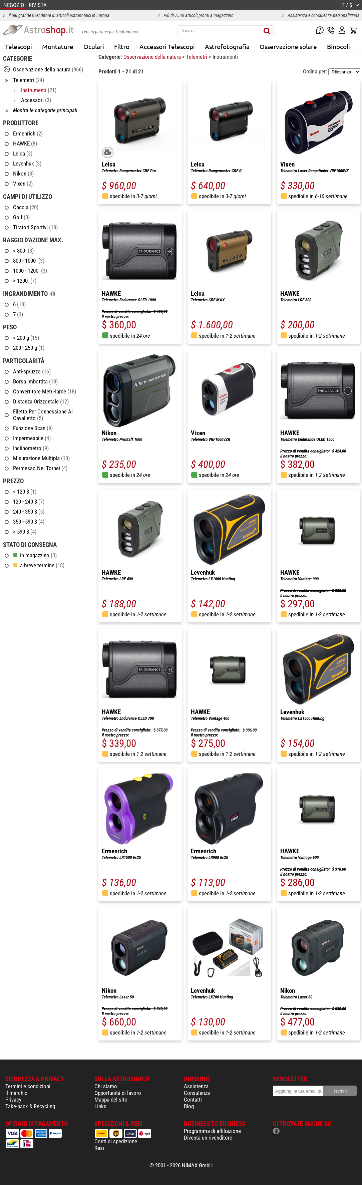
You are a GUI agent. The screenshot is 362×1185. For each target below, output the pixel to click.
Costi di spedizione (115, 1141)
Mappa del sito (110, 1099)
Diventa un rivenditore (208, 1137)
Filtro (121, 46)
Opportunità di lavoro (117, 1093)
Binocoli (338, 46)
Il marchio (16, 1093)
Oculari (93, 46)
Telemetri (197, 56)
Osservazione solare (288, 46)
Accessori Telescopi (167, 46)
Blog (189, 1106)
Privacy (13, 1099)
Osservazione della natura (152, 56)
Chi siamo (105, 1086)
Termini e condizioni (27, 1086)
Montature (57, 46)
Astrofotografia (227, 46)
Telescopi (18, 46)
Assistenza (196, 1086)
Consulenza (197, 1093)
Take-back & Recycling (30, 1106)
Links (100, 1106)
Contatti (193, 1099)
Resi (99, 1148)
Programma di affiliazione (212, 1131)
